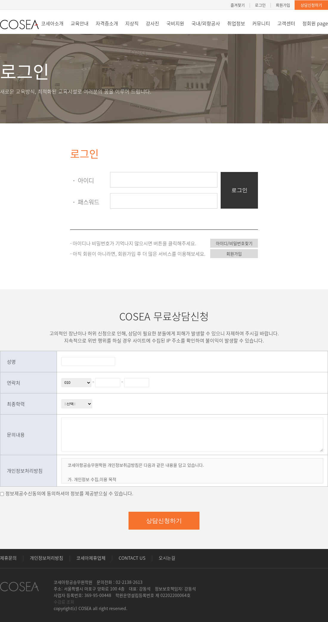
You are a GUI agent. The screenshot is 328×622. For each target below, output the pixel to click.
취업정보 (236, 23)
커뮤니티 (261, 23)
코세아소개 (52, 23)
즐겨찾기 (237, 5)
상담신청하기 (311, 5)
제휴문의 (8, 558)
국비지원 (175, 23)
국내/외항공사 (205, 23)
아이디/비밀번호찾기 (234, 243)
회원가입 (283, 5)
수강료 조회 (64, 602)
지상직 (132, 23)
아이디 (82, 180)
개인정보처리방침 (46, 558)
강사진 (152, 23)
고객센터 (286, 23)
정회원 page (315, 23)
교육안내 (80, 23)
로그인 (260, 5)
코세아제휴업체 (91, 558)
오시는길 (167, 558)
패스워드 (84, 202)
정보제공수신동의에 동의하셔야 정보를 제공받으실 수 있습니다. (69, 493)
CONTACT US (132, 558)
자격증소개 (107, 23)
